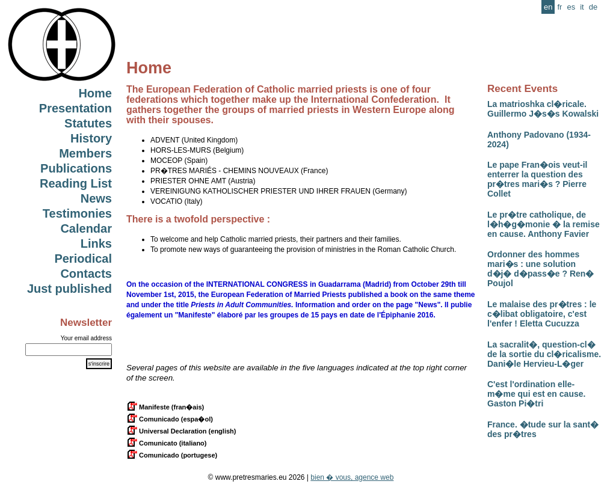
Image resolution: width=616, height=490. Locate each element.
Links (96, 243)
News (96, 198)
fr (559, 6)
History (91, 138)
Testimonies (77, 213)
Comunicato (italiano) (166, 443)
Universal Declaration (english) (181, 431)
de (593, 6)
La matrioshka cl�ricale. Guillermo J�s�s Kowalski (543, 108)
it (582, 6)
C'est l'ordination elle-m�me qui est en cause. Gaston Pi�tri (536, 393)
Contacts (86, 273)
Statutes (88, 123)
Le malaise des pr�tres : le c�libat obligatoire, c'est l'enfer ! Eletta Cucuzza (541, 313)
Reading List (76, 183)
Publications (76, 168)
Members (85, 153)
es (571, 6)
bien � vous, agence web (351, 477)
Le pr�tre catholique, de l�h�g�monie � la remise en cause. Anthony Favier (543, 224)
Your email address (86, 338)
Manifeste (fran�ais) (165, 407)
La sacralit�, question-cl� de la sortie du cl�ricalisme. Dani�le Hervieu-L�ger (544, 354)
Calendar (86, 228)
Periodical (83, 258)
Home (95, 93)
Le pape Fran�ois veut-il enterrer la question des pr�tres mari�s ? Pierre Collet (537, 179)
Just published (69, 288)
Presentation (75, 108)
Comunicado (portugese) (171, 455)
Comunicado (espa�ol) (169, 419)
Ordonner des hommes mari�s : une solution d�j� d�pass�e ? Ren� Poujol (540, 269)
